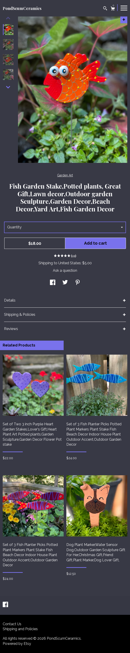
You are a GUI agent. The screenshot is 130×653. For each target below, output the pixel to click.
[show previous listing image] (8, 18)
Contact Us (12, 624)
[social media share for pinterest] (77, 283)
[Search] (105, 9)
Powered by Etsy (17, 643)
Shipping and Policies (20, 629)
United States (69, 263)
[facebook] (5, 605)
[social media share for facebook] (52, 283)
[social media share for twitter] (65, 283)
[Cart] (113, 9)
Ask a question (65, 270)
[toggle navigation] (124, 7)
